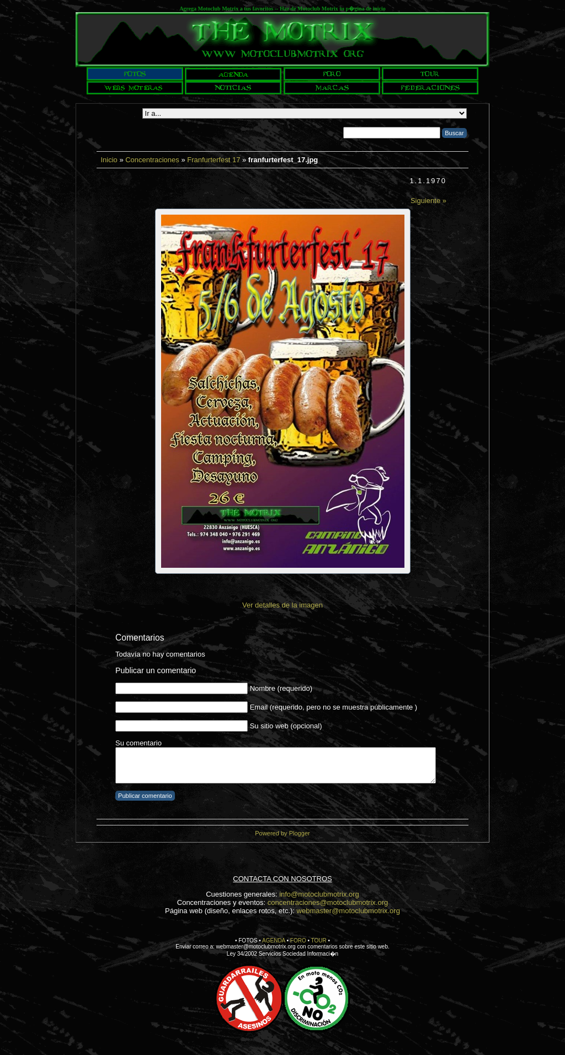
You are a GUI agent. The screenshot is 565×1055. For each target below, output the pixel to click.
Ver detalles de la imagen (282, 605)
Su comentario (138, 743)
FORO (298, 940)
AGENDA (273, 940)
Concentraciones (152, 160)
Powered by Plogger (282, 833)
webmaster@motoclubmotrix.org (348, 911)
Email (259, 707)
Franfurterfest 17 (213, 160)
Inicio (108, 160)
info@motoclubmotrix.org (319, 894)
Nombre (262, 688)
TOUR (319, 940)
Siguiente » (428, 200)
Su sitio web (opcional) (286, 726)
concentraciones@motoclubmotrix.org (328, 902)
